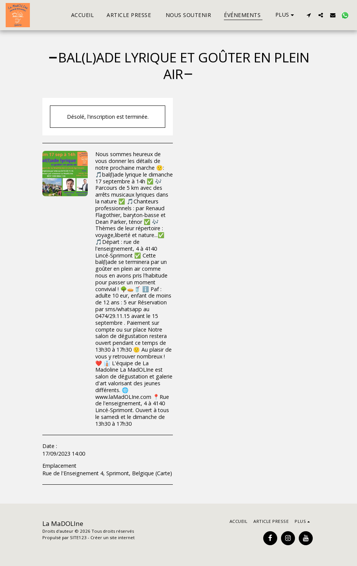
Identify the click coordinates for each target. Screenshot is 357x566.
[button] (308, 15)
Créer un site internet (112, 537)
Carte (163, 473)
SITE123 (78, 537)
